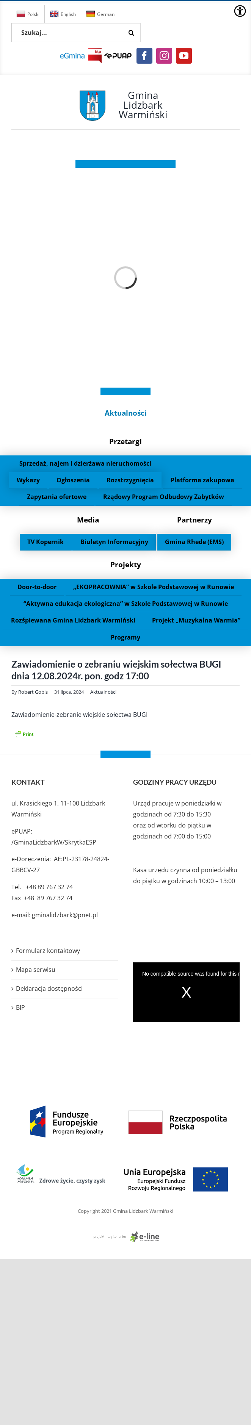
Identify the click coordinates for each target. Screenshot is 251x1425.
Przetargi (125, 441)
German (100, 14)
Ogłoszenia (73, 480)
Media (88, 520)
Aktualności (126, 413)
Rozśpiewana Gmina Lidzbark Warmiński (73, 620)
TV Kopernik (45, 542)
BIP (20, 1007)
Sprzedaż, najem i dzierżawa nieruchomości (85, 463)
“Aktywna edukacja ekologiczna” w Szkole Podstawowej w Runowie (126, 603)
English (63, 14)
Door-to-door (36, 587)
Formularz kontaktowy (48, 950)
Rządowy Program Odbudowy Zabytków (163, 497)
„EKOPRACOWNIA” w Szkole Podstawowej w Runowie (153, 587)
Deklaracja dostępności (49, 988)
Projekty (125, 564)
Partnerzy (194, 520)
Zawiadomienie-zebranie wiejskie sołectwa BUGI (79, 714)
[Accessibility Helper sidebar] (240, 11)
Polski (27, 14)
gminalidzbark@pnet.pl (65, 915)
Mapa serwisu (35, 969)
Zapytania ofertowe (56, 497)
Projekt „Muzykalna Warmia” (196, 620)
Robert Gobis (33, 691)
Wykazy (28, 480)
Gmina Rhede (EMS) (194, 542)
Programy (125, 637)
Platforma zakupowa (202, 480)
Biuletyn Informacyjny (114, 542)
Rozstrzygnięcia (130, 480)
